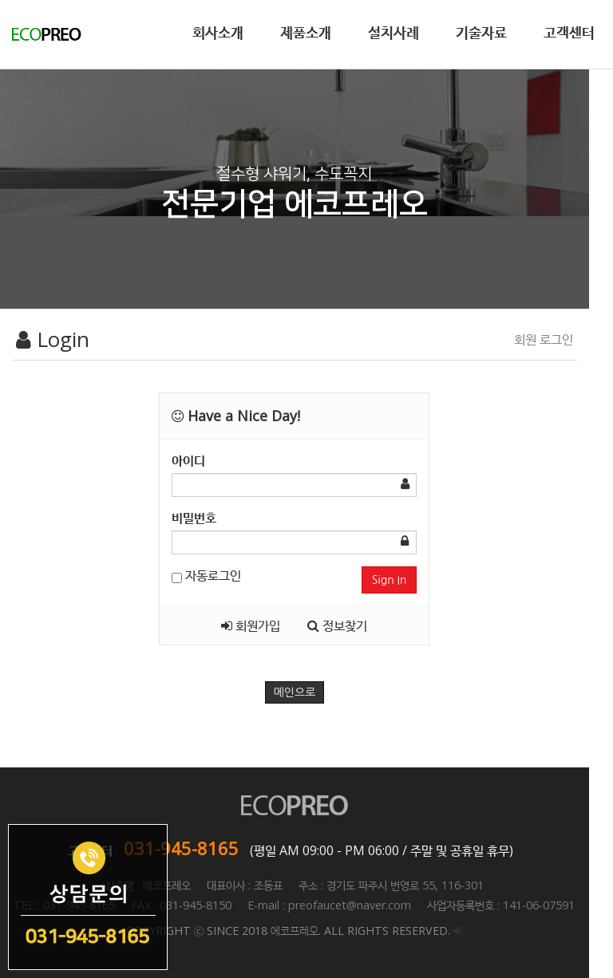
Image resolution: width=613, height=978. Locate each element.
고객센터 (569, 31)
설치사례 (393, 31)
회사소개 (217, 31)
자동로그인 (212, 575)
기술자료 (481, 31)
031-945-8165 (193, 848)
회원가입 (263, 625)
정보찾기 (350, 625)
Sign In (407, 580)
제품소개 (305, 31)
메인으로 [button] (307, 692)
